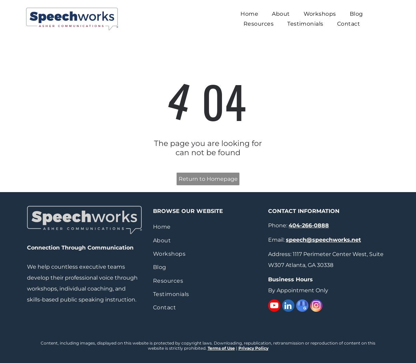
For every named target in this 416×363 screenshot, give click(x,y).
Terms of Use (221, 348)
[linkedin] (288, 306)
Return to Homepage (208, 179)
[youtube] (274, 306)
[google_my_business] (302, 306)
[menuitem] (249, 14)
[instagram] (316, 306)
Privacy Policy (253, 348)
